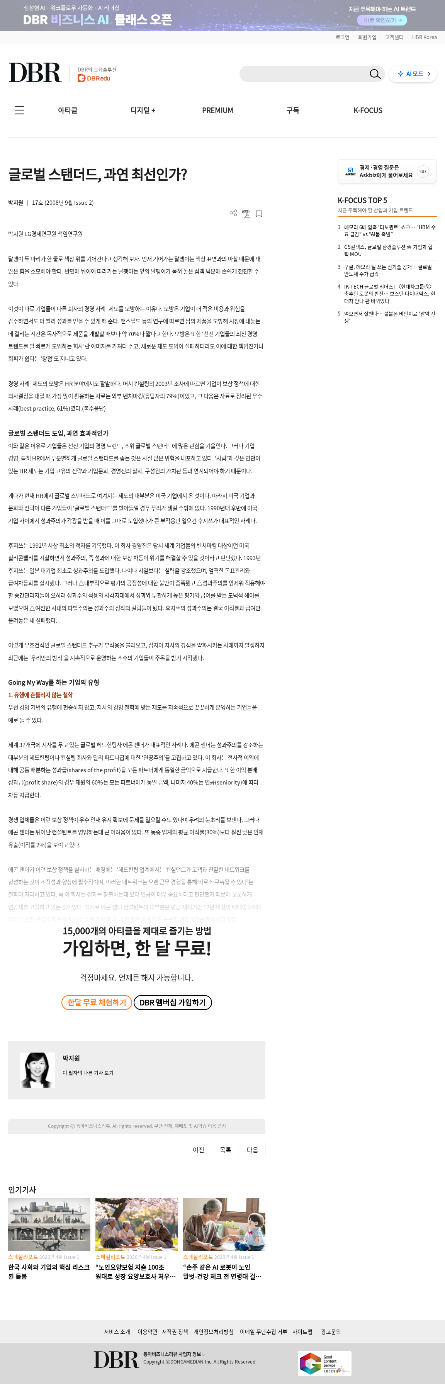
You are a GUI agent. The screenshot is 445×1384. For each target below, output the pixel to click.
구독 (292, 110)
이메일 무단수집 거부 (263, 1331)
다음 (252, 1149)
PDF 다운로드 (246, 213)
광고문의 (331, 1331)
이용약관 (148, 1331)
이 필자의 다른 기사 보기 (88, 1072)
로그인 (343, 37)
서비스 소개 (117, 1331)
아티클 (68, 110)
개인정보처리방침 (214, 1331)
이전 (198, 1149)
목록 (225, 1149)
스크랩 (259, 213)
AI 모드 (415, 74)
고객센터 (394, 37)
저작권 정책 (175, 1331)
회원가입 (367, 37)
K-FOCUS (367, 110)
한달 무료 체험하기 (97, 1002)
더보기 (233, 213)
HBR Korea (424, 37)
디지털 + (142, 110)
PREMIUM (217, 110)
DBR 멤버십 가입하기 (172, 1002)
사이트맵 (302, 1331)
